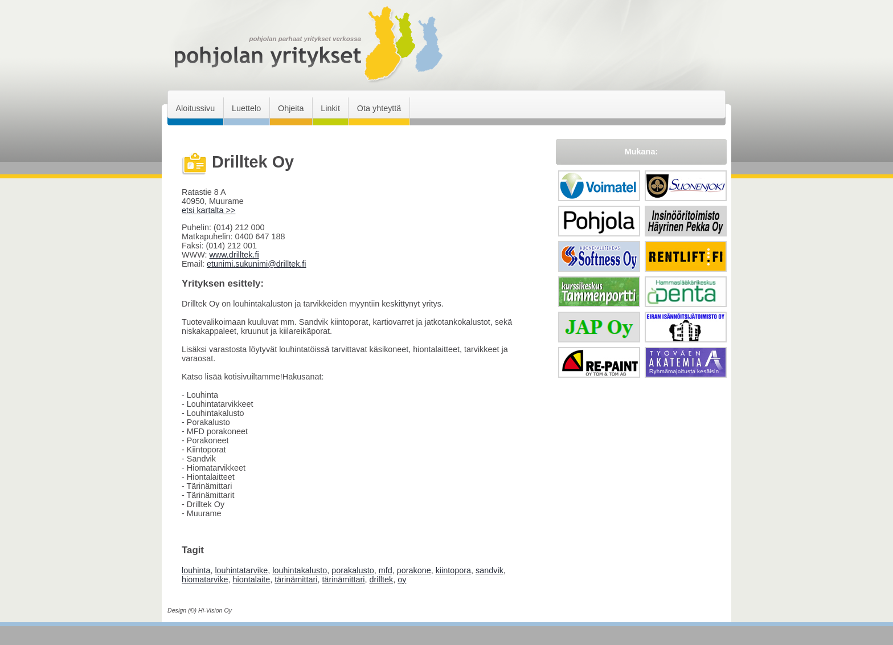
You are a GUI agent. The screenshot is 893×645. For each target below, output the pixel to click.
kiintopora (453, 570)
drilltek (382, 579)
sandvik (489, 570)
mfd (385, 570)
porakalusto (352, 570)
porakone (414, 570)
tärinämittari (296, 579)
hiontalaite (252, 579)
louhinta (196, 570)
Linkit (330, 108)
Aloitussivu (195, 108)
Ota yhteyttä (379, 108)
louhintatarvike (241, 570)
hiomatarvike (205, 579)
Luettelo (246, 108)
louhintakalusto (299, 570)
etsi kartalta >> (208, 210)
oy (402, 579)
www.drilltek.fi (234, 254)
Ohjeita (291, 108)
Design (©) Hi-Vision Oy (199, 610)
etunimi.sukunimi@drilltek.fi (256, 263)
